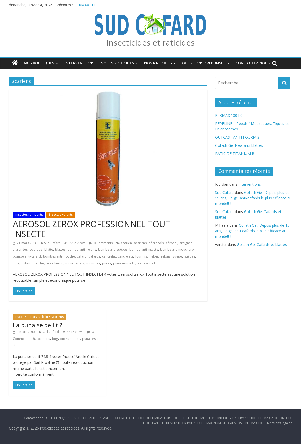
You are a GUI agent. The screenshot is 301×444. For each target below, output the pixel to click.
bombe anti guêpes (112, 249)
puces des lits (70, 338)
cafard (82, 256)
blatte (48, 249)
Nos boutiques (39, 62)
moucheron (54, 263)
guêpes (189, 256)
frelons (165, 256)
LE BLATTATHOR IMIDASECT (182, 423)
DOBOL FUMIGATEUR (154, 418)
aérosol (171, 243)
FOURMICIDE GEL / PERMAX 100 (232, 418)
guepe (177, 256)
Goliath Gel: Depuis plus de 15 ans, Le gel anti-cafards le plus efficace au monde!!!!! (253, 198)
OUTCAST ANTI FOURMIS (237, 137)
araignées (20, 249)
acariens (140, 243)
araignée (186, 243)
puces (106, 263)
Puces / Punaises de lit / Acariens (39, 317)
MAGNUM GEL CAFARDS (224, 423)
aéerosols (156, 243)
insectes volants (61, 214)
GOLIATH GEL (125, 418)
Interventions (79, 62)
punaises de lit (124, 263)
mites (26, 263)
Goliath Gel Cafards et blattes (262, 244)
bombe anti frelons (82, 249)
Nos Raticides (158, 62)
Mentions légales (279, 423)
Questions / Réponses (203, 62)
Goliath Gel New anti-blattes (239, 145)
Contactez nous (253, 62)
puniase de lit (147, 263)
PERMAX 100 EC (88, 4)
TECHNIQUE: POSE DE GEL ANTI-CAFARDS (81, 418)
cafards (94, 256)
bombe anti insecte (143, 249)
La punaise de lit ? (37, 325)
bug (55, 338)
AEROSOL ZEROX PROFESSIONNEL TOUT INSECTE (91, 229)
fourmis (141, 256)
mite (16, 263)
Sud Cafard (52, 243)
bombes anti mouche (59, 256)
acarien (126, 243)
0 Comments (101, 243)
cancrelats (125, 256)
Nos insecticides (117, 62)
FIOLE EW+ (150, 423)
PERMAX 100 (254, 423)
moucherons (74, 263)
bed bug (36, 249)
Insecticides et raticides (150, 42)
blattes (60, 249)
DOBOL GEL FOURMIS (189, 418)
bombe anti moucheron (178, 249)
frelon (153, 256)
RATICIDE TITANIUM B (235, 153)
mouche (38, 263)
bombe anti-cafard (27, 256)
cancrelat (109, 256)
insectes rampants (29, 214)
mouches (93, 263)
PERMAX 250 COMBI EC (275, 418)
